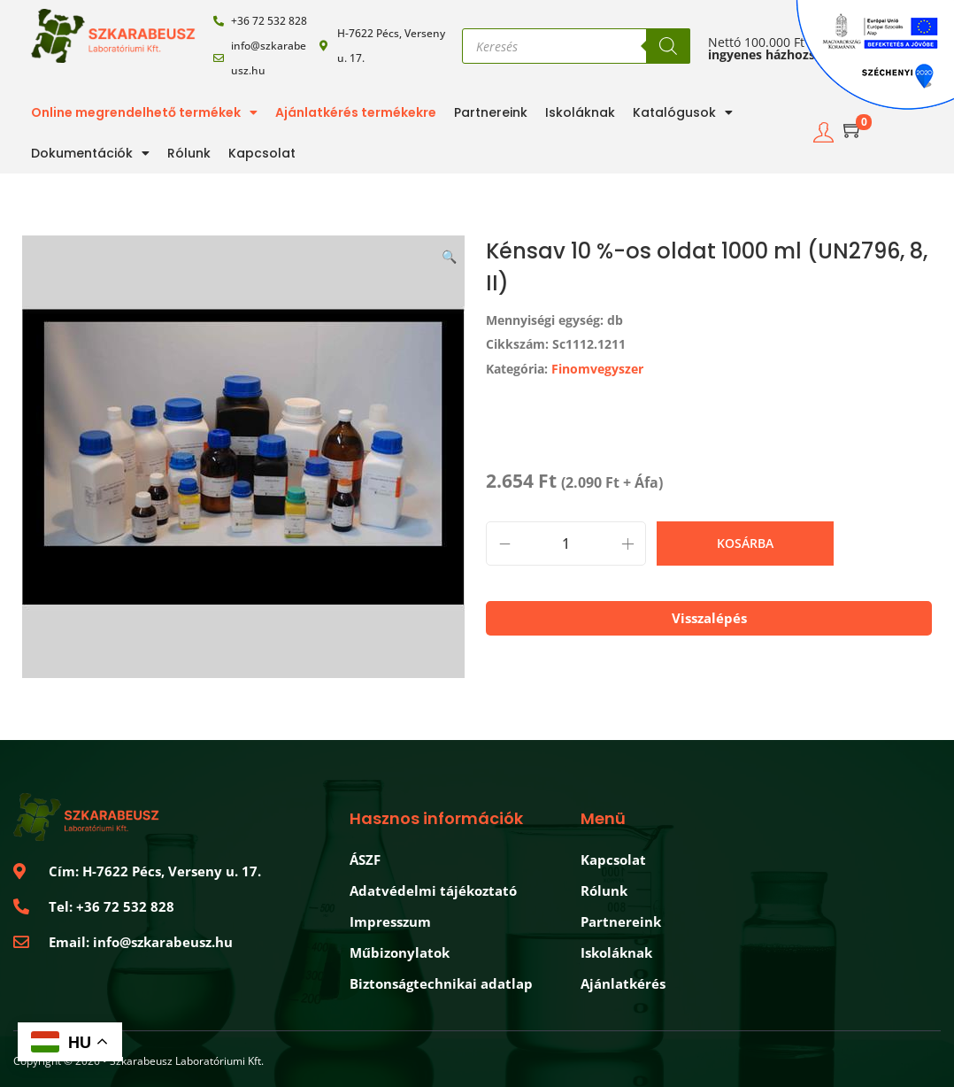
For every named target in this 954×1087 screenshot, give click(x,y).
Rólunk (189, 153)
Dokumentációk (90, 153)
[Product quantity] (566, 543)
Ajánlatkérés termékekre (355, 112)
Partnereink (490, 112)
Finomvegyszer (597, 368)
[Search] (668, 46)
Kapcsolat (262, 153)
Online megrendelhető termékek (144, 112)
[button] (450, 253)
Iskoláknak (580, 112)
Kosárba (745, 543)
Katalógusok (683, 112)
